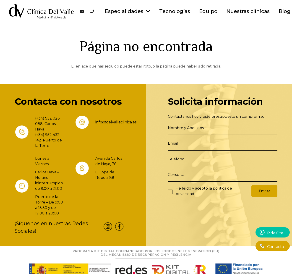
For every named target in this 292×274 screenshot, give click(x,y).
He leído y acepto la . (204, 191)
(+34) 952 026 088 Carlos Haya (47, 123)
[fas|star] (108, 227)
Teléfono (176, 159)
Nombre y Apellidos (186, 128)
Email (173, 143)
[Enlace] (41, 11)
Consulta (176, 174)
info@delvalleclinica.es (115, 122)
